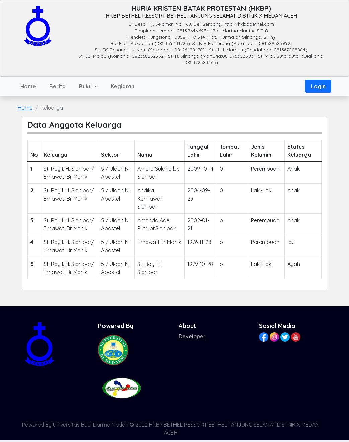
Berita (57, 86)
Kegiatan (122, 86)
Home (28, 86)
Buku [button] (86, 86)
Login (318, 86)
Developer (192, 336)
